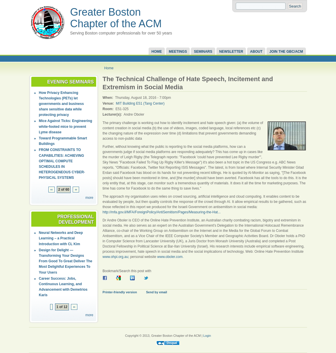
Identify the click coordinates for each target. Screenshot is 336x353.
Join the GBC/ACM (286, 52)
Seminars (203, 52)
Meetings (178, 52)
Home (156, 52)
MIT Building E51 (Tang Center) (140, 103)
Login (207, 335)
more (89, 198)
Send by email (156, 292)
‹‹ (51, 190)
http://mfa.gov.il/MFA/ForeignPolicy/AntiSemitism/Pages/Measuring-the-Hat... (162, 212)
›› (76, 190)
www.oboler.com (169, 257)
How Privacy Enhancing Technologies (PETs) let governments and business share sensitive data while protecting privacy (61, 104)
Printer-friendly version (120, 292)
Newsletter (231, 52)
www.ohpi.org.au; (116, 257)
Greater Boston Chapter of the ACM (116, 18)
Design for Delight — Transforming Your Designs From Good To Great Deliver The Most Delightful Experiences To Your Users (65, 261)
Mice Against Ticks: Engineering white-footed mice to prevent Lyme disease (65, 126)
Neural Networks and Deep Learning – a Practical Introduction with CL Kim (61, 238)
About (256, 52)
